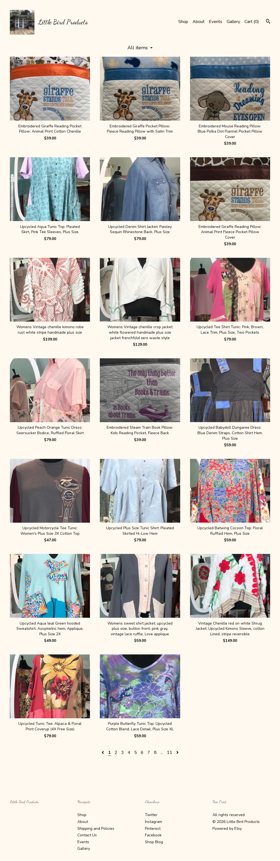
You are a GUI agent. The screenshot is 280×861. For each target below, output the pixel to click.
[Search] (268, 22)
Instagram (153, 821)
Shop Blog (154, 842)
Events (215, 22)
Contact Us (87, 835)
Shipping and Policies (95, 828)
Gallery (233, 22)
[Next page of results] (177, 753)
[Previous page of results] (103, 753)
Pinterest (153, 828)
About (198, 22)
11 (169, 753)
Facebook (153, 835)
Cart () (251, 22)
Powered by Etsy (227, 828)
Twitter (151, 814)
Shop (183, 22)
